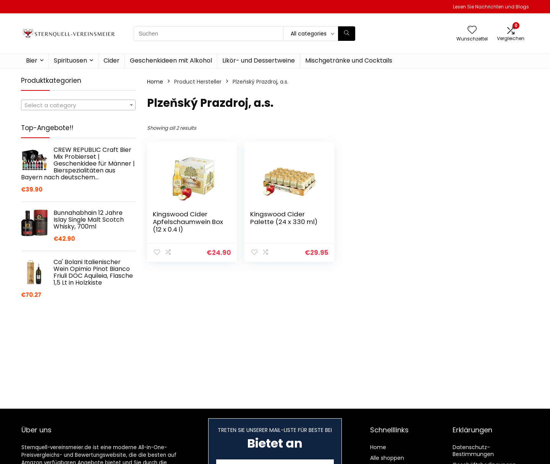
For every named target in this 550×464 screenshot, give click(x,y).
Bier (31, 60)
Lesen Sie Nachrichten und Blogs (491, 6)
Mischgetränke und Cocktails (348, 60)
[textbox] (78, 105)
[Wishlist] (472, 30)
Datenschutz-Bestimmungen (473, 450)
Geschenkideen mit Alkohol (171, 60)
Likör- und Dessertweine (258, 60)
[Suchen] (346, 33)
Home (155, 81)
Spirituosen (70, 60)
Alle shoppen (387, 458)
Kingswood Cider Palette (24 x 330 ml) (283, 217)
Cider (112, 60)
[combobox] (78, 105)
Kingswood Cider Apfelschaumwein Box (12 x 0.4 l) (188, 221)
